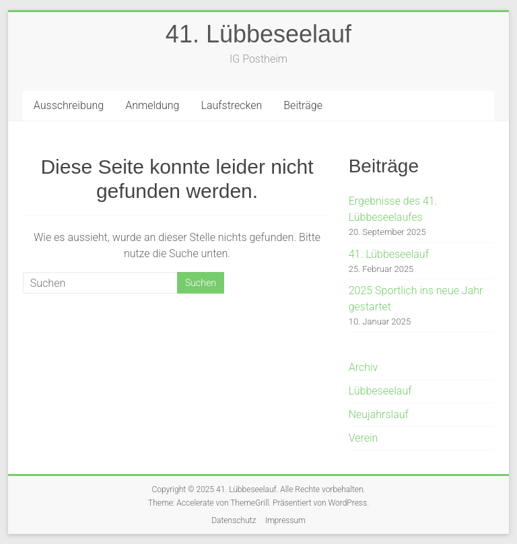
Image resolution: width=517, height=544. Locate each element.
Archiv (363, 367)
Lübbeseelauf (380, 390)
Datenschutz (233, 520)
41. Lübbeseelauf (258, 34)
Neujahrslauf (379, 414)
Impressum (285, 520)
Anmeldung (152, 105)
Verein (363, 438)
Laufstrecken (231, 105)
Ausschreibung (69, 105)
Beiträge (302, 105)
